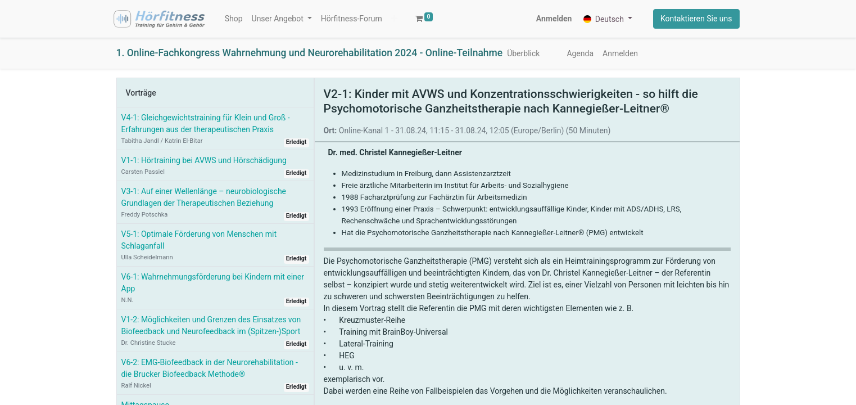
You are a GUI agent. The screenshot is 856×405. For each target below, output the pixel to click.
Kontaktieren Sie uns (696, 18)
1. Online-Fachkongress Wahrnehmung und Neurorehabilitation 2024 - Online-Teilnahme (309, 52)
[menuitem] (233, 18)
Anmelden (554, 18)
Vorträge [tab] (141, 92)
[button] (394, 18)
